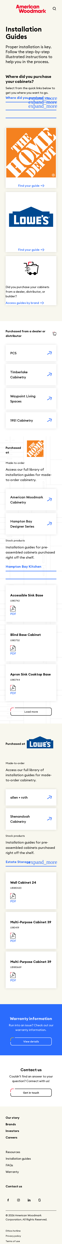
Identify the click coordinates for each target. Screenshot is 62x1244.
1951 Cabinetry (21, 420)
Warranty (12, 1172)
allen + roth (19, 797)
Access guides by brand (22, 303)
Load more (31, 711)
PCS (13, 353)
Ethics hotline (13, 1230)
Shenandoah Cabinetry (20, 819)
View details (31, 1041)
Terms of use (13, 1241)
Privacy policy (13, 1235)
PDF (13, 614)
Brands (11, 1124)
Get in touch (31, 1092)
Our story (12, 1118)
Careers (11, 1137)
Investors (12, 1131)
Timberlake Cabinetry (19, 374)
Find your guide (29, 186)
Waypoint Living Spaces (23, 398)
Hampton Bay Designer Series (22, 523)
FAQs (9, 1165)
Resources (13, 1152)
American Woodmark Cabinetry (26, 499)
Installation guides (18, 1158)
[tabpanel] (31, 220)
